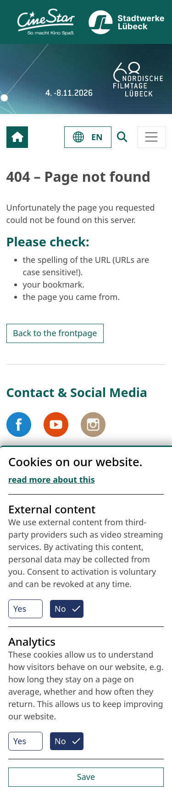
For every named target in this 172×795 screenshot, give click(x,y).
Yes (19, 608)
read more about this (51, 479)
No (60, 608)
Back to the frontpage (55, 332)
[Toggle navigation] (151, 137)
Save (86, 776)
